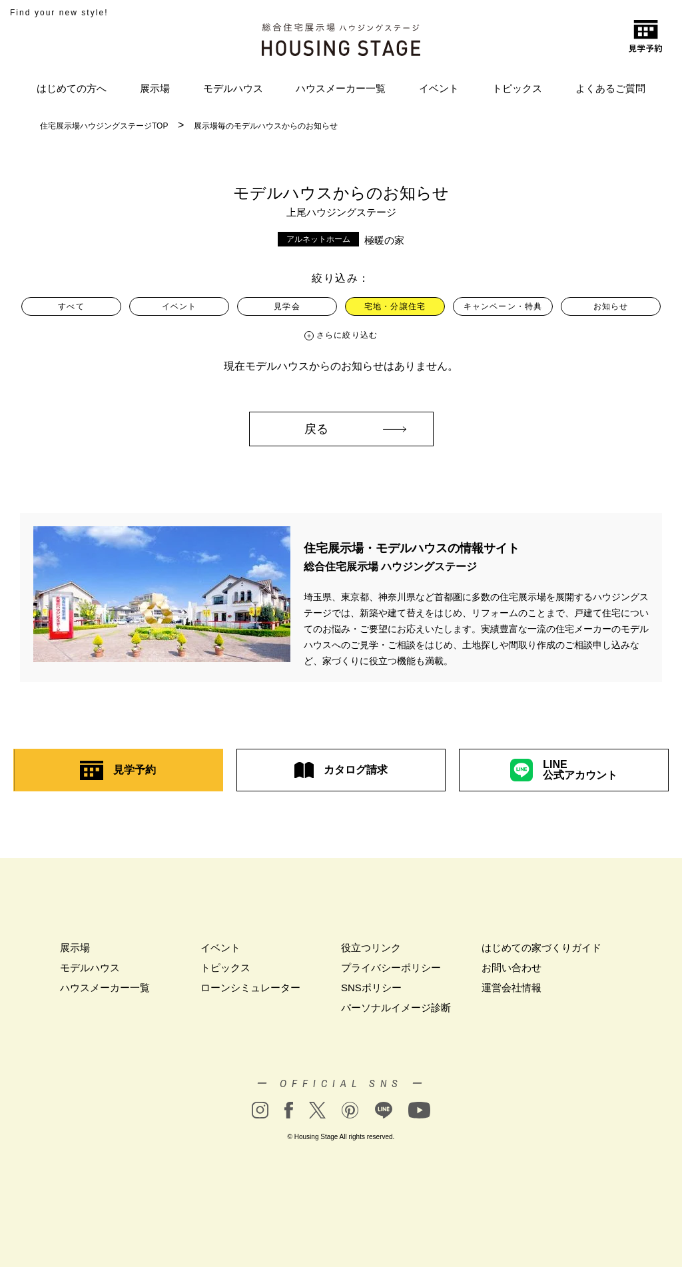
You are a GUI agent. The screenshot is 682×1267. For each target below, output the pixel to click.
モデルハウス (233, 88)
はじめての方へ (72, 88)
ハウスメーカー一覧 (341, 88)
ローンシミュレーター (250, 987)
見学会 (287, 306)
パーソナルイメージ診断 (396, 1007)
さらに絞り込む (347, 335)
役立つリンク (371, 947)
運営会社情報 (511, 987)
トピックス (517, 88)
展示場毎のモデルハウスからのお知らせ (266, 126)
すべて (71, 306)
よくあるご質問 (610, 88)
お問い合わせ (511, 967)
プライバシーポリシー (391, 967)
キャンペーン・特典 (503, 306)
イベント (439, 88)
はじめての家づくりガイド (541, 947)
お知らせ (611, 306)
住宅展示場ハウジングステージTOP (104, 126)
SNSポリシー (371, 987)
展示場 (155, 88)
